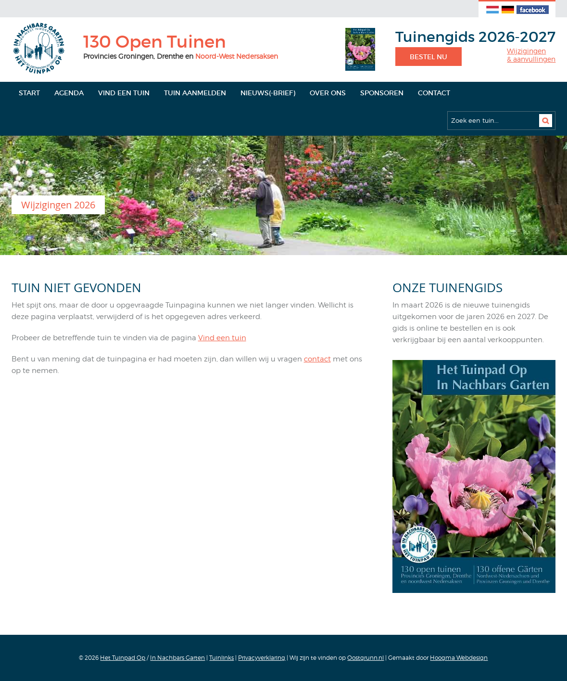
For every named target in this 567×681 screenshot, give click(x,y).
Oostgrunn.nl (365, 657)
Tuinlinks (221, 657)
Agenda (69, 93)
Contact (434, 93)
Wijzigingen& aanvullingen (531, 55)
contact (317, 359)
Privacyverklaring (261, 657)
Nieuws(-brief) (267, 93)
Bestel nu (428, 56)
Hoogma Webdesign (459, 657)
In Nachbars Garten (177, 657)
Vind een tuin (124, 93)
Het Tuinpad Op (122, 657)
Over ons (328, 93)
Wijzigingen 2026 (58, 204)
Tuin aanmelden (195, 93)
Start (29, 93)
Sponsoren (381, 93)
